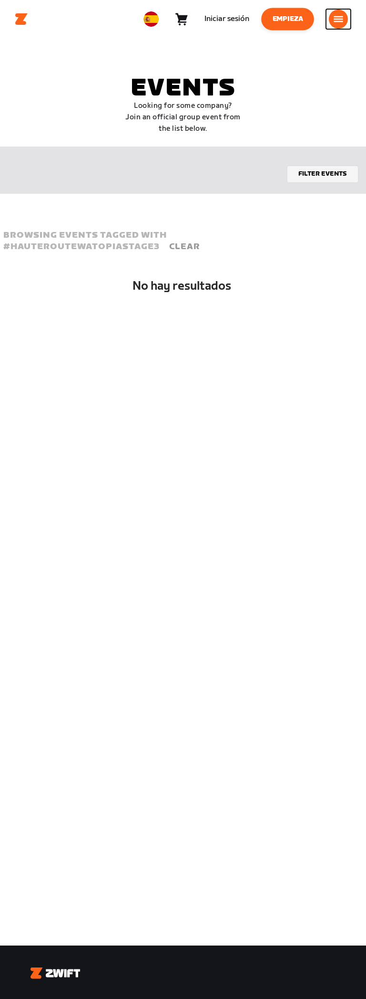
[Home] (21, 19)
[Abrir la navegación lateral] (338, 19)
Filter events (322, 174)
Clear (184, 247)
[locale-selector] (151, 19)
